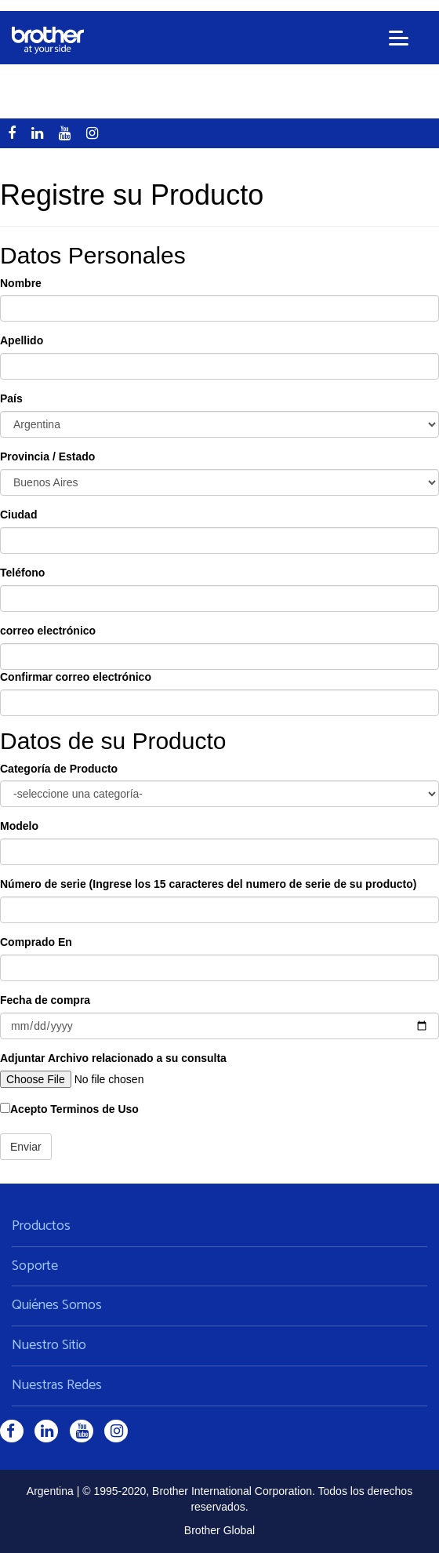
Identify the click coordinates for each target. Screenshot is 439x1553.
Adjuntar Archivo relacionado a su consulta (113, 1058)
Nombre (21, 283)
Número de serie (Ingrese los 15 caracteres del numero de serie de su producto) (208, 884)
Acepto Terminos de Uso (69, 1109)
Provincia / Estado (47, 456)
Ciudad (18, 514)
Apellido (21, 340)
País (11, 398)
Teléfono (22, 572)
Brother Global (219, 1530)
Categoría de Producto (59, 768)
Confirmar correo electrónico (75, 677)
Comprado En (36, 942)
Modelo (19, 826)
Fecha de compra (45, 1000)
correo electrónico (48, 630)
